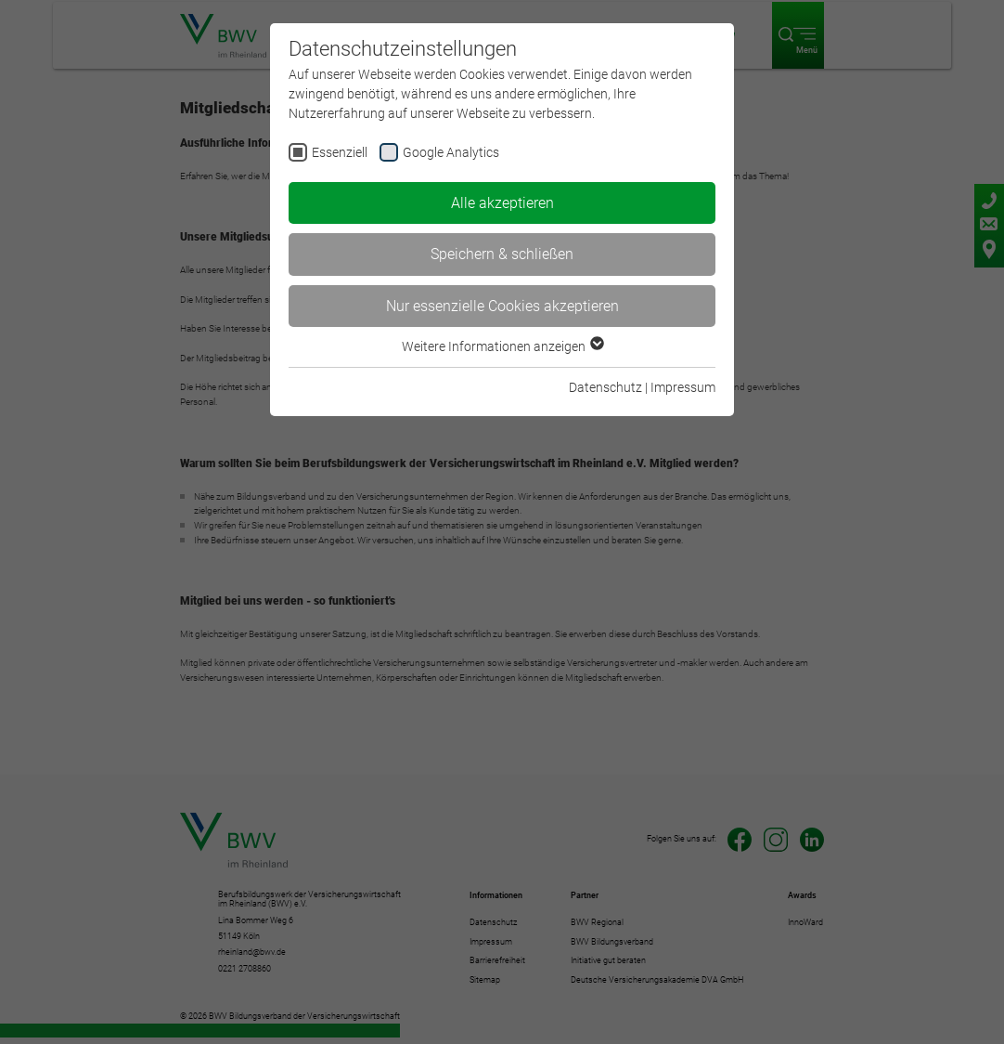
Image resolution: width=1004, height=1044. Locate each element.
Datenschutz (605, 387)
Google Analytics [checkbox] (451, 152)
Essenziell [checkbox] (339, 152)
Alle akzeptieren (502, 203)
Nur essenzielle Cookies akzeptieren (502, 306)
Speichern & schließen (502, 254)
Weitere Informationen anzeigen (502, 346)
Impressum (682, 387)
